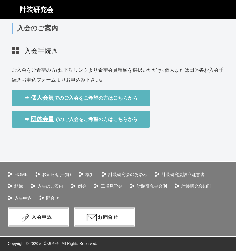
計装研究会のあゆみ (127, 174)
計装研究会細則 (196, 186)
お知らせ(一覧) (56, 174)
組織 (18, 186)
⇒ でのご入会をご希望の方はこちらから (80, 97)
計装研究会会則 (152, 186)
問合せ (52, 198)
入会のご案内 (50, 186)
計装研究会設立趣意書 (183, 174)
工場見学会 (111, 186)
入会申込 (23, 198)
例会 (82, 186)
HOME (21, 174)
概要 (89, 174)
